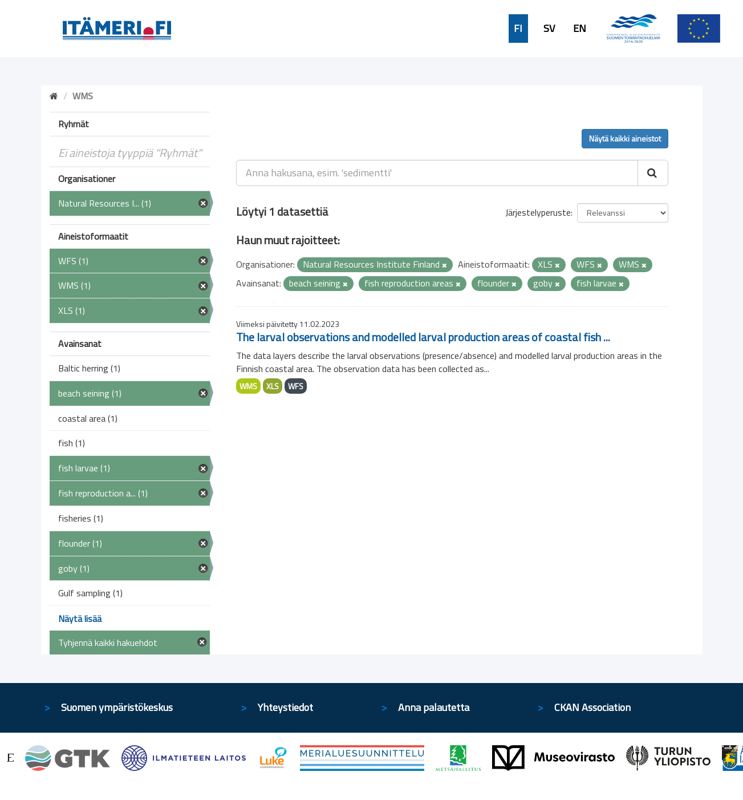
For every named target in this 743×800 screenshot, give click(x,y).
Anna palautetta (433, 707)
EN (579, 28)
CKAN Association (592, 707)
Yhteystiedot (285, 707)
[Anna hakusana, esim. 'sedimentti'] (437, 173)
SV (549, 28)
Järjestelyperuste (538, 212)
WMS (248, 386)
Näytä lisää (79, 618)
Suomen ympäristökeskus (117, 707)
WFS (295, 386)
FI (518, 28)
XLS (272, 386)
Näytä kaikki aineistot (625, 138)
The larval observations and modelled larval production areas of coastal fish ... (423, 337)
